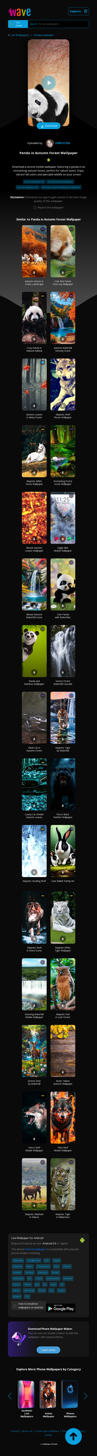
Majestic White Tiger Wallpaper (63, 949)
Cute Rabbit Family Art (62, 881)
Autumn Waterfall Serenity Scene (63, 349)
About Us (27, 1431)
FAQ (82, 1431)
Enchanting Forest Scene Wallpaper (63, 483)
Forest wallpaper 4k (34, 181)
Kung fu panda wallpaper (60, 181)
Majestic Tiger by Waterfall (62, 749)
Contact (15, 1431)
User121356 (57, 143)
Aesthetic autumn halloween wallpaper (61, 187)
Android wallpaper (36, 1249)
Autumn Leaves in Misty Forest (34, 416)
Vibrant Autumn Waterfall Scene (34, 616)
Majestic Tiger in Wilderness (62, 1216)
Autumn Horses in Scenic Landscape (34, 283)
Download (48, 126)
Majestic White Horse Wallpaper (34, 483)
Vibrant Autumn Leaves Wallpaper (34, 549)
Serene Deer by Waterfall (34, 1082)
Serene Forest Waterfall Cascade (63, 682)
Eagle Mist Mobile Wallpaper (63, 549)
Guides (48, 1434)
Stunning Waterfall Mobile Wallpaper (34, 1016)
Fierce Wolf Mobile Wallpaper (34, 1149)
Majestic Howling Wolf (34, 881)
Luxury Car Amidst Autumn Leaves (34, 816)
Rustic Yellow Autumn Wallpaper (62, 1082)
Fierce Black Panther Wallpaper (62, 816)
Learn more (48, 1350)
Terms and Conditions (47, 1431)
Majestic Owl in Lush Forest (62, 1016)
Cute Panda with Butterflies (63, 616)
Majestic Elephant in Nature (34, 1216)
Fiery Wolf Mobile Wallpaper (63, 1149)
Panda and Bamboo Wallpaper (34, 682)
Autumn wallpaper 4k (27, 187)
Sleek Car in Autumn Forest (34, 749)
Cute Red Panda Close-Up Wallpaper (63, 283)
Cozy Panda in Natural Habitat (34, 349)
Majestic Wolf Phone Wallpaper (63, 416)
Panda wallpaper (44, 35)
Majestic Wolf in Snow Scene (34, 949)
